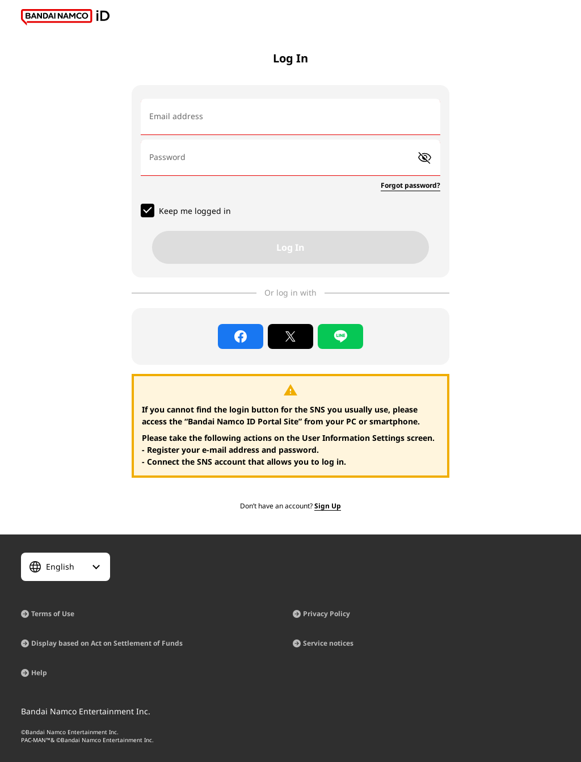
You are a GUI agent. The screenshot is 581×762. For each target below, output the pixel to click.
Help (39, 672)
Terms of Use (52, 613)
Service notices (328, 643)
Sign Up (327, 506)
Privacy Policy (326, 613)
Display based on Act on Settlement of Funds (107, 643)
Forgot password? (410, 185)
